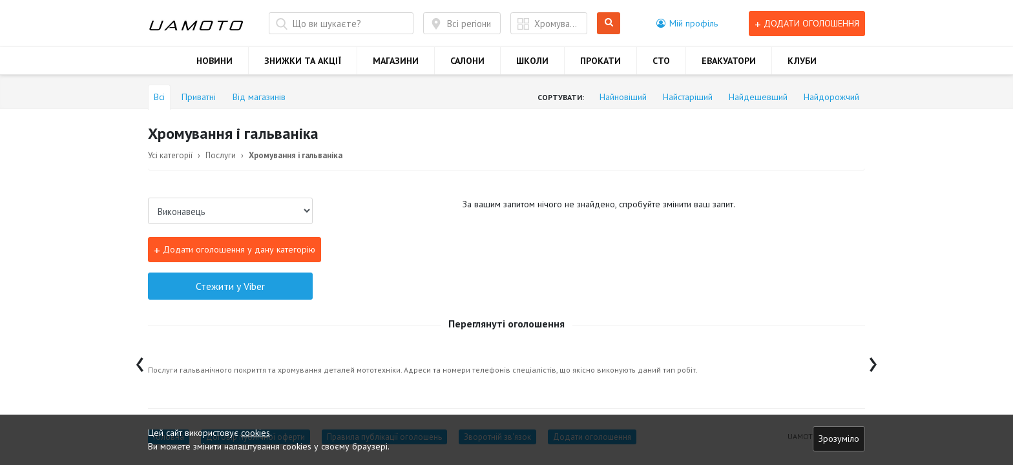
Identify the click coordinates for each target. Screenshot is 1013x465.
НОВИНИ (214, 61)
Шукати (609, 23)
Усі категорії (170, 155)
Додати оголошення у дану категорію (234, 249)
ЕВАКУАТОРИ (729, 61)
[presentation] (140, 361)
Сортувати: (561, 97)
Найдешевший (758, 97)
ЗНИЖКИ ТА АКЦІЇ (302, 61)
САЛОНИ (467, 61)
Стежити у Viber (230, 286)
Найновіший (623, 97)
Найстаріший (688, 97)
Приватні (199, 97)
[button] (687, 23)
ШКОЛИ (532, 61)
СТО (661, 61)
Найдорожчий (831, 97)
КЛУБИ (802, 61)
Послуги (220, 155)
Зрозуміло (839, 438)
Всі (159, 97)
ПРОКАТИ (600, 61)
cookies (255, 433)
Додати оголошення (807, 23)
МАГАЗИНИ (396, 61)
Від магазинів (259, 97)
